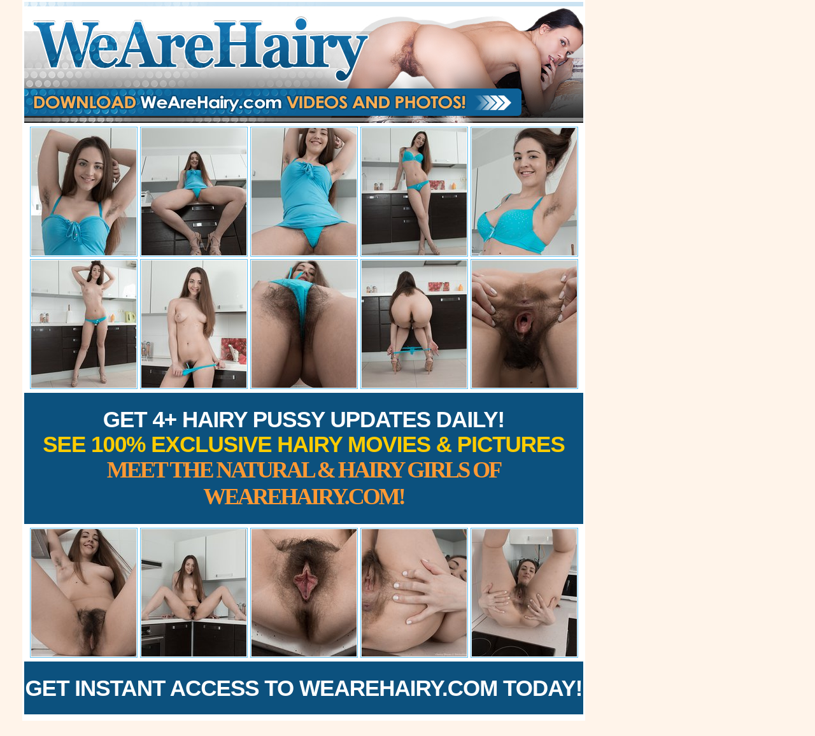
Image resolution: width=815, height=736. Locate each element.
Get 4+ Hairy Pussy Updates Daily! (304, 458)
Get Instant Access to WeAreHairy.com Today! (304, 688)
